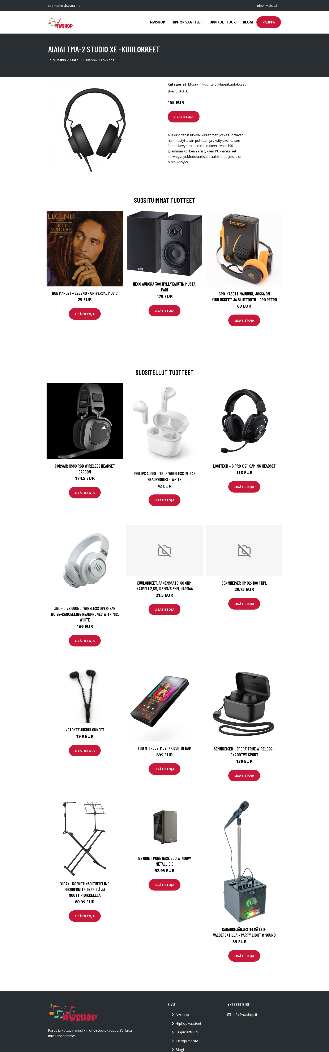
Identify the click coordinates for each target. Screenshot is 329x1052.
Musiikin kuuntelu (67, 60)
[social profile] (79, 6)
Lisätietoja (183, 116)
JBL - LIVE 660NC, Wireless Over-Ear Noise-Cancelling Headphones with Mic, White (85, 614)
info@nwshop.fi (267, 6)
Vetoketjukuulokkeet (84, 729)
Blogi (248, 22)
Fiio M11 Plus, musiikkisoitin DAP (164, 748)
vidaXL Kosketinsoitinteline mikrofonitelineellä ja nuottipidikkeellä (84, 889)
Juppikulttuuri (223, 22)
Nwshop (157, 22)
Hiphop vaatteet (186, 22)
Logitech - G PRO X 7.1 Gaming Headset (244, 465)
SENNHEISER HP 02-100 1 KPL (244, 582)
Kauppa (268, 22)
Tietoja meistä (187, 1041)
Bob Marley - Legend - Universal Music (85, 293)
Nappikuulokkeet (100, 60)
